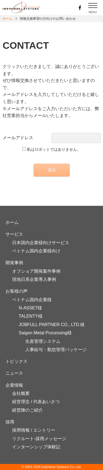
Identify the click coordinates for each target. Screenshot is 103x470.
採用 (9, 422)
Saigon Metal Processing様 (45, 333)
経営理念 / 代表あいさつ (36, 401)
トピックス (16, 361)
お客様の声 (16, 291)
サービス (14, 234)
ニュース (14, 373)
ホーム (7, 19)
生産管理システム (42, 341)
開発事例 (14, 262)
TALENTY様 (31, 316)
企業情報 (14, 385)
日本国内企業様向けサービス (40, 242)
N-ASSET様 (30, 308)
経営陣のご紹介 (27, 410)
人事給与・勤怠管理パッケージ (56, 349)
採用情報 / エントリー (33, 430)
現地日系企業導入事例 (34, 279)
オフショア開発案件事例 (36, 271)
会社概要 (21, 393)
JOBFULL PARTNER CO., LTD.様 (52, 324)
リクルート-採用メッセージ (39, 438)
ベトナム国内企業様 (32, 299)
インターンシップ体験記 (36, 447)
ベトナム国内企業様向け (36, 251)
